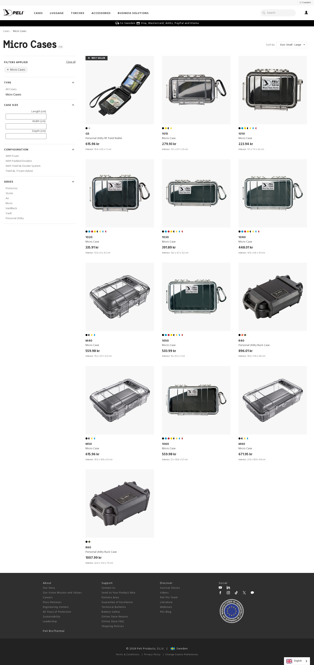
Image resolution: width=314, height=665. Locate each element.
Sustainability (51, 617)
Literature (166, 602)
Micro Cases (13, 94)
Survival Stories (170, 588)
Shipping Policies (113, 626)
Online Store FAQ (113, 621)
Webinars (166, 607)
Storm (9, 193)
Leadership (50, 621)
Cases (6, 31)
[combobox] (297, 661)
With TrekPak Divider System (23, 166)
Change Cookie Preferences (181, 655)
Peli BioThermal (53, 631)
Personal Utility (15, 218)
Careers (48, 597)
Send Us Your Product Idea (118, 593)
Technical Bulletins (114, 607)
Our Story (49, 588)
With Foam (12, 156)
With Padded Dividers (19, 161)
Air (7, 198)
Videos (164, 593)
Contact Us (108, 588)
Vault (9, 213)
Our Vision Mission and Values (62, 593)
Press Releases (52, 602)
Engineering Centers (56, 607)
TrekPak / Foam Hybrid (19, 171)
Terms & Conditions (127, 655)
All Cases (11, 89)
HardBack (11, 208)
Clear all (70, 62)
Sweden (179, 648)
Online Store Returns (115, 617)
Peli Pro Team (169, 597)
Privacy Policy (152, 655)
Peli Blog (165, 612)
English (294, 661)
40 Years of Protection (57, 612)
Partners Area (110, 597)
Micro (9, 203)
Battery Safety (111, 612)
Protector (11, 188)
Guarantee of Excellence (117, 602)
